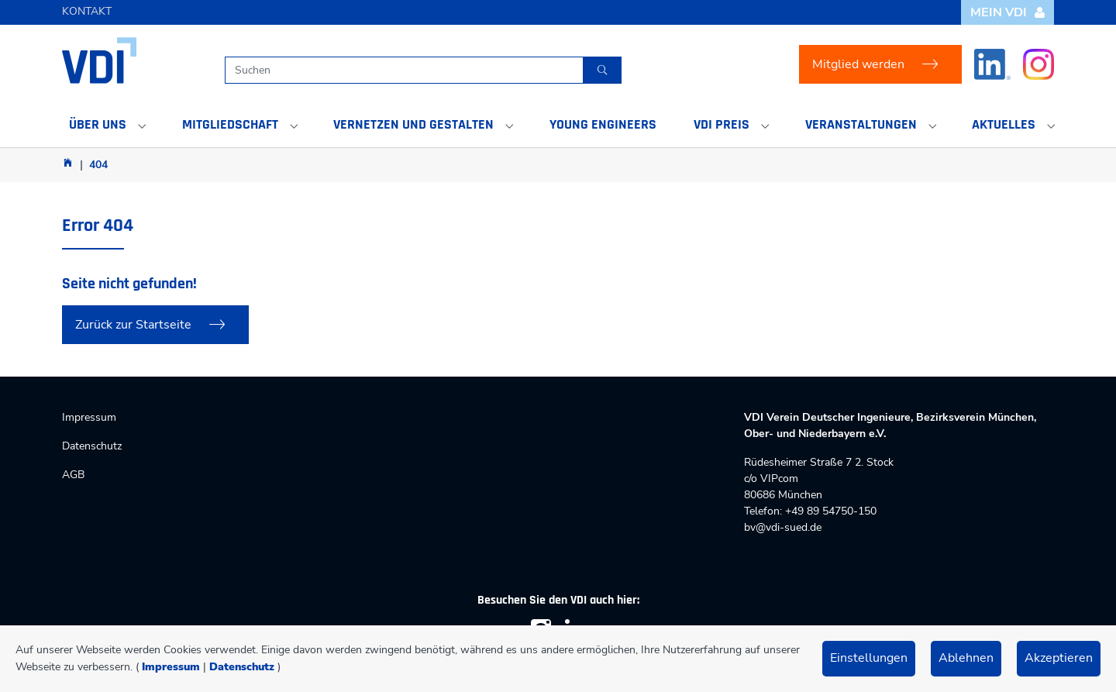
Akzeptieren (1059, 657)
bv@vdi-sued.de (783, 527)
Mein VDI (1007, 12)
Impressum (171, 666)
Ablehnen (966, 657)
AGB (73, 474)
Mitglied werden (858, 64)
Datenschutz (241, 666)
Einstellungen (869, 657)
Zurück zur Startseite (133, 324)
